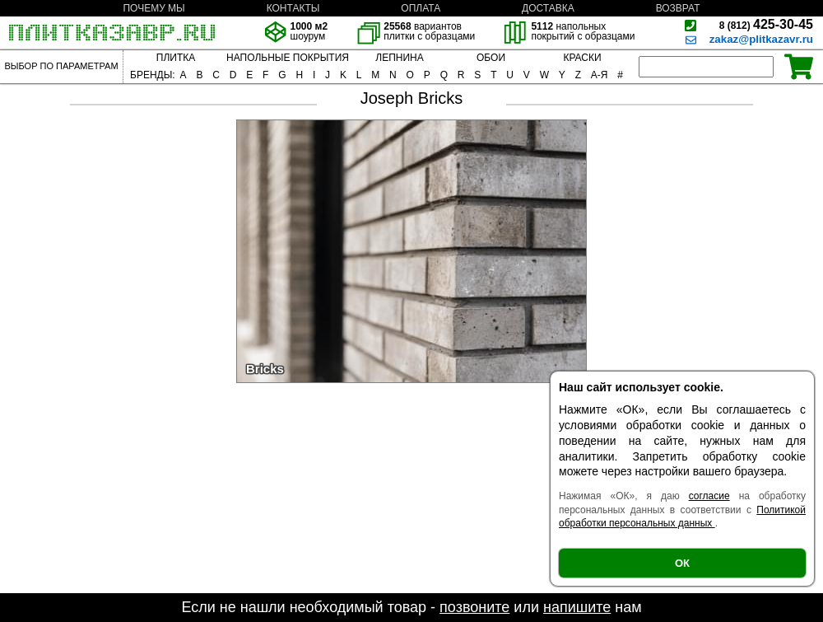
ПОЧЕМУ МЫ (153, 8)
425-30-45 (766, 24)
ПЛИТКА (175, 57)
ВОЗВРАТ (678, 8)
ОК (682, 563)
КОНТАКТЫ (293, 8)
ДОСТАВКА (548, 8)
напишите (577, 607)
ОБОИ (491, 57)
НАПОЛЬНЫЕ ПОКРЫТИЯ (287, 57)
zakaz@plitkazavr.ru (761, 39)
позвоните (474, 607)
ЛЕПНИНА (399, 57)
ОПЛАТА (420, 8)
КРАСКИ (582, 57)
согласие (709, 496)
